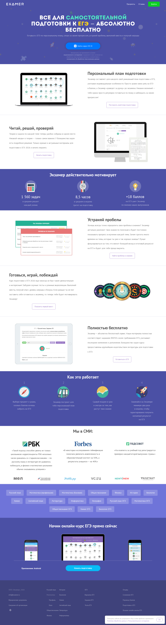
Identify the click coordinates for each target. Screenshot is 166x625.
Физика (118, 492)
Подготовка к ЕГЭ (129, 605)
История (134, 492)
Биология (150, 492)
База (50, 605)
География (96, 501)
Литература (57, 501)
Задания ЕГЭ (89, 600)
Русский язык (15, 492)
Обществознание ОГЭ (62, 509)
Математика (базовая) (72, 492)
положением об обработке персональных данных (83, 59)
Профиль (52, 600)
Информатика (77, 501)
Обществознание (98, 492)
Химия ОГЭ (85, 509)
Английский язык (35, 501)
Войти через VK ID (84, 46)
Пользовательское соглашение (138, 621)
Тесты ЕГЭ (88, 605)
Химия (17, 501)
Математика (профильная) (41, 492)
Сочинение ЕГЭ (128, 595)
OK (160, 620)
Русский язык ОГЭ (118, 501)
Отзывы (125, 590)
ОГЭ (86, 590)
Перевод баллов (129, 600)
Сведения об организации (18, 605)
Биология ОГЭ (105, 509)
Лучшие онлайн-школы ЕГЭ (132, 610)
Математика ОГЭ (142, 501)
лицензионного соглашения (73, 55)
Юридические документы (18, 600)
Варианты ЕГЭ (89, 595)
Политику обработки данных (117, 621)
